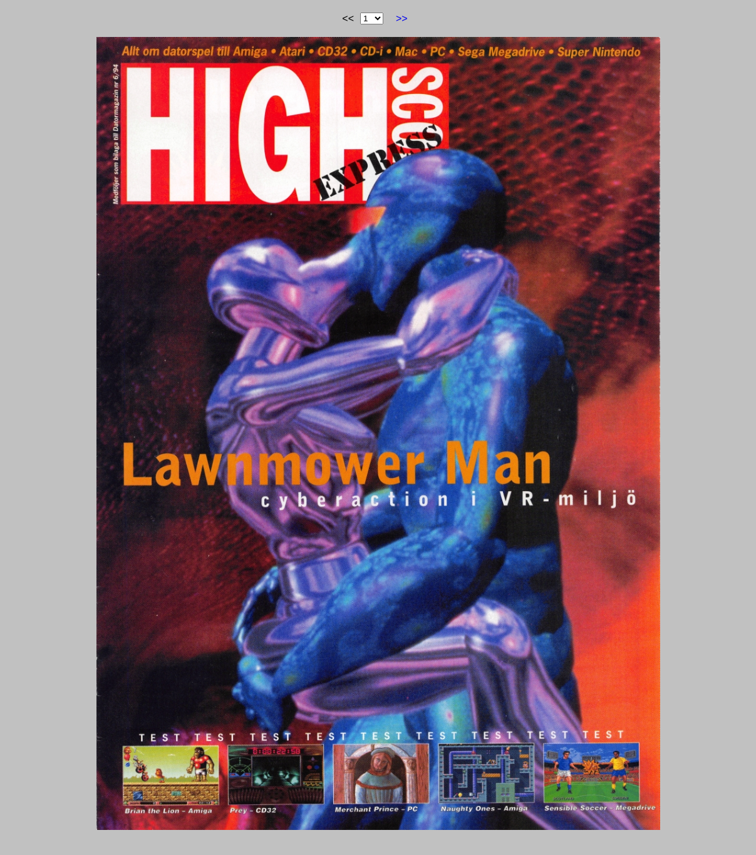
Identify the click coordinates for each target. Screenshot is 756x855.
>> (402, 18)
